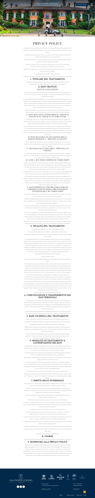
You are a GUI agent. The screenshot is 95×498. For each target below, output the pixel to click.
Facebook (21, 487)
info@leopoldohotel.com (78, 485)
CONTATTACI (76, 489)
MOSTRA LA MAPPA (46, 489)
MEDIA (60, 495)
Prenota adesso (82, 4)
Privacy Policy (70, 495)
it (84, 495)
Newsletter (79, 495)
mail (14, 5)
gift (21, 5)
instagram (23, 487)
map (18, 5)
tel (11, 5)
